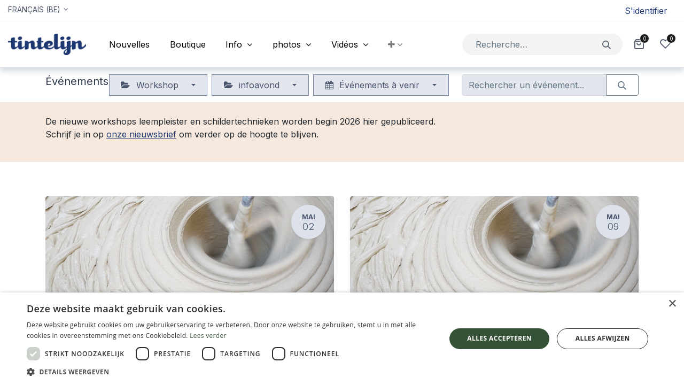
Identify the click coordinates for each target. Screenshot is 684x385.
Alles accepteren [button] (499, 338)
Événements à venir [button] (373, 85)
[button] (396, 44)
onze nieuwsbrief (141, 134)
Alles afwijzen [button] (603, 338)
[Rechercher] (607, 44)
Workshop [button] (151, 85)
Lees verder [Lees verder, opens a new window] (208, 335)
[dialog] (342, 338)
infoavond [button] (253, 85)
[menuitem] (129, 44)
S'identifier (646, 10)
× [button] (672, 304)
